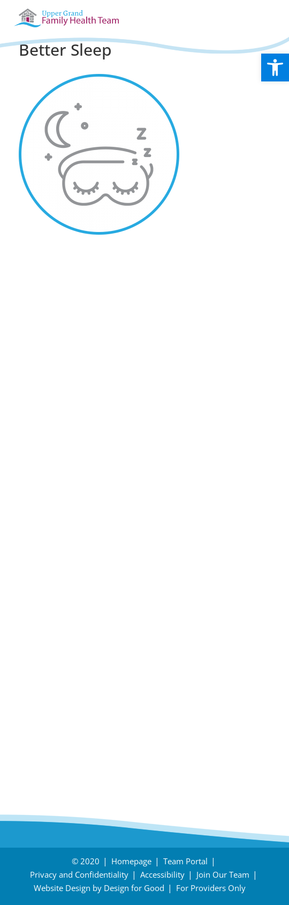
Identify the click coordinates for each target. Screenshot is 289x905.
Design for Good (134, 887)
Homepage (131, 861)
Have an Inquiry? (61, 675)
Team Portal (185, 861)
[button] (275, 67)
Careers (38, 706)
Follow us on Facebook (75, 432)
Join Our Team (222, 874)
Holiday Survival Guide (74, 345)
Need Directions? (146, 675)
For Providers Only (211, 887)
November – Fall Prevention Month (105, 365)
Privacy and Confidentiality (79, 874)
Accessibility (162, 874)
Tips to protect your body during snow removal (135, 325)
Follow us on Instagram (77, 458)
